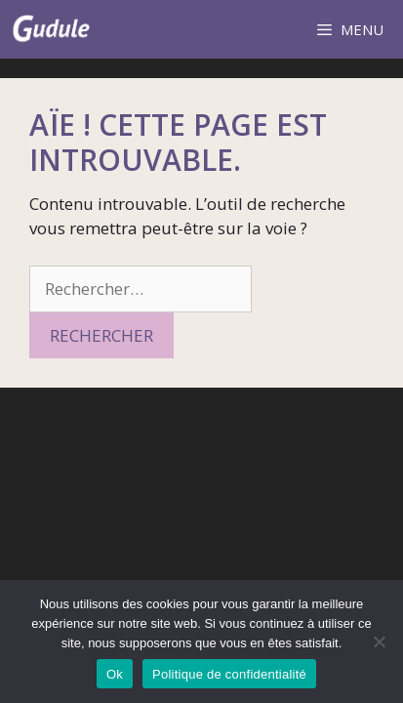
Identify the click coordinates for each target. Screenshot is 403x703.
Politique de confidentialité (229, 674)
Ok (114, 674)
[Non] (378, 641)
